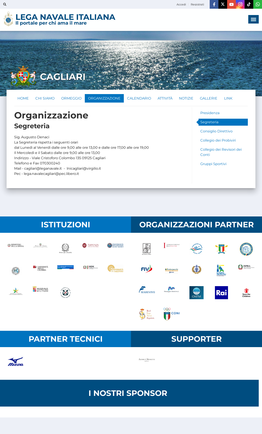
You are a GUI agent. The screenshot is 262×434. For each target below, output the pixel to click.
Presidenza (209, 113)
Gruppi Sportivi (213, 164)
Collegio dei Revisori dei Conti (221, 152)
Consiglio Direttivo (216, 131)
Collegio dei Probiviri (218, 140)
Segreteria (209, 122)
